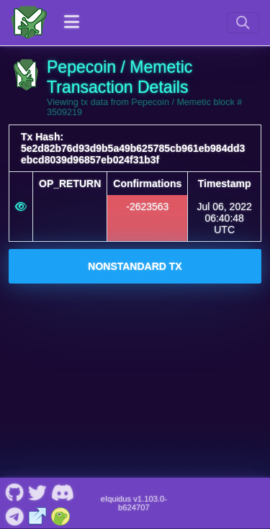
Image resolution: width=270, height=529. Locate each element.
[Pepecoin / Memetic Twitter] (37, 491)
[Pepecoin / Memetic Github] (14, 491)
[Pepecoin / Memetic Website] (37, 514)
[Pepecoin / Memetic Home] (28, 22)
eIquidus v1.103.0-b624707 (134, 503)
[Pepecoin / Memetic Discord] (62, 491)
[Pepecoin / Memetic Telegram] (14, 514)
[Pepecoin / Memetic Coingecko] (60, 514)
